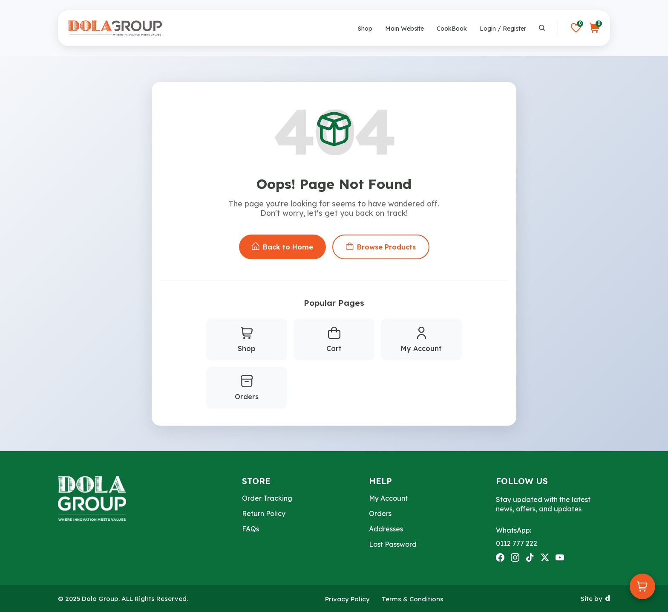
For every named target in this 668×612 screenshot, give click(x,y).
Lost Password (393, 544)
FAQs (250, 529)
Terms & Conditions (412, 599)
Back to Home (282, 246)
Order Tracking (267, 498)
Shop (365, 28)
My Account (421, 340)
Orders (247, 388)
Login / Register (503, 28)
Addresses (386, 529)
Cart (334, 340)
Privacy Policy (347, 599)
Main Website (404, 28)
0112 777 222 (516, 543)
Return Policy (263, 513)
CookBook (452, 28)
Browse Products (381, 246)
